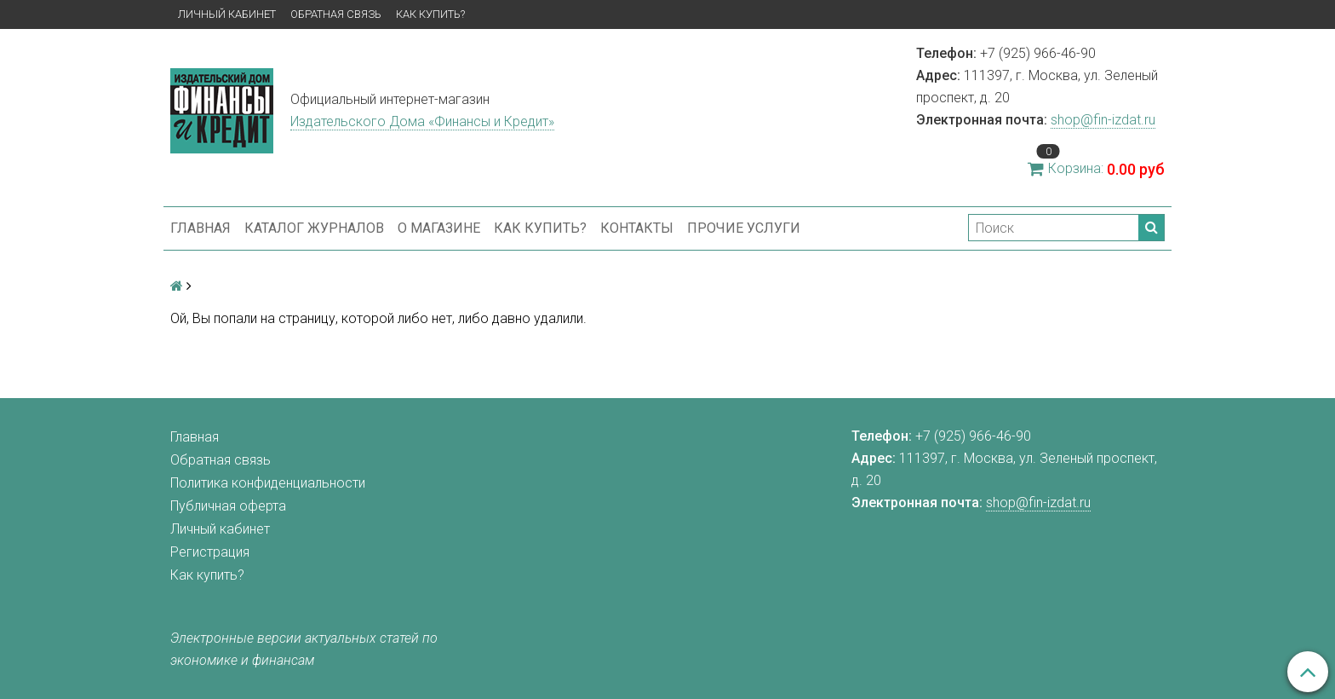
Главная (200, 228)
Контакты (636, 228)
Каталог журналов (314, 228)
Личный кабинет (227, 14)
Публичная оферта (228, 506)
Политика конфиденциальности (267, 483)
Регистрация (209, 552)
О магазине (439, 228)
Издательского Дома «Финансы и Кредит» (422, 121)
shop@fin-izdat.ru (1103, 120)
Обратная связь (335, 14)
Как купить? (430, 14)
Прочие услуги (743, 228)
